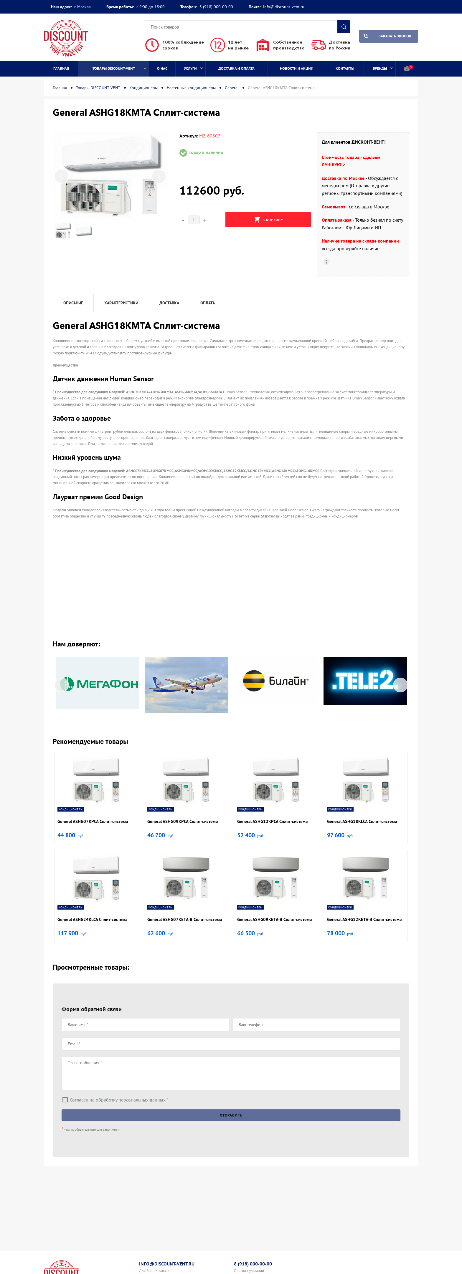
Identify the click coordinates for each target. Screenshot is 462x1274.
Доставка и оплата (236, 68)
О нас (162, 68)
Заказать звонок (385, 36)
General (232, 87)
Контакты (345, 68)
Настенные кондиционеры (191, 87)
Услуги (193, 68)
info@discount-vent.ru (283, 6)
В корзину (268, 219)
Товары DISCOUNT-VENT (119, 68)
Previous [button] (61, 176)
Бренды (383, 68)
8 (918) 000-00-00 (216, 6)
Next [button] (158, 176)
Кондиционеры (143, 87)
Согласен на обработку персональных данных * (119, 1100)
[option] (110, 176)
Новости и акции (297, 68)
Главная (61, 68)
